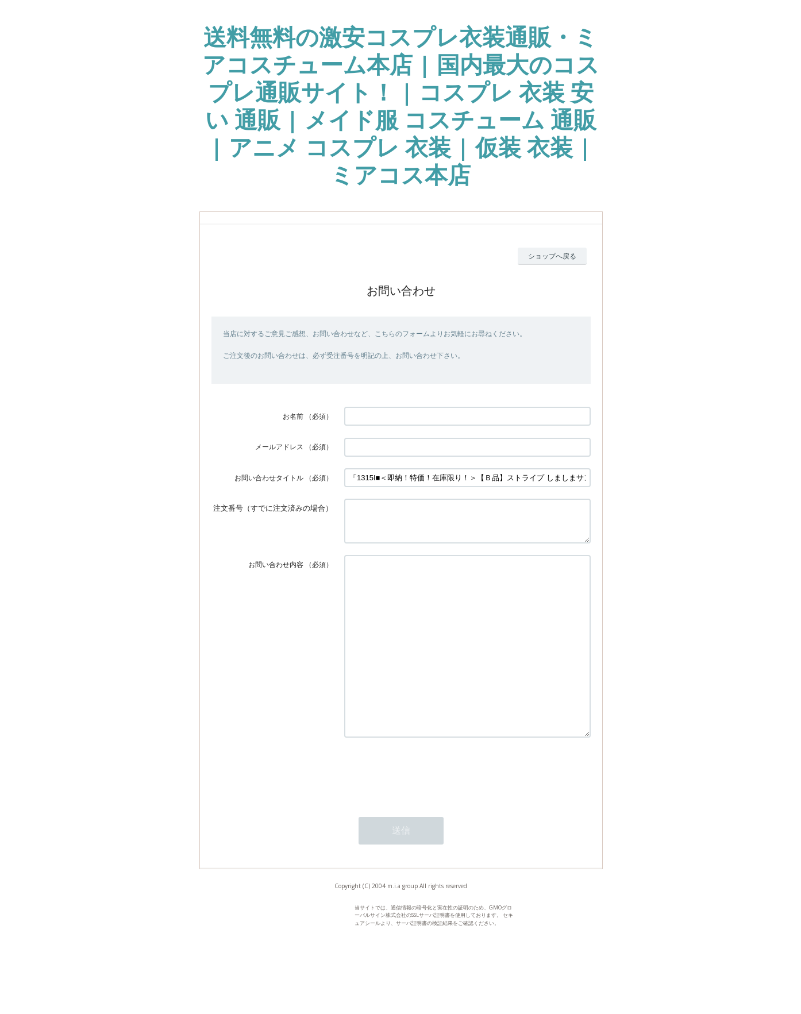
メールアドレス (279, 447)
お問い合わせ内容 (275, 571)
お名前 (293, 416)
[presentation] (431, 813)
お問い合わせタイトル (268, 478)
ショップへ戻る (552, 256)
